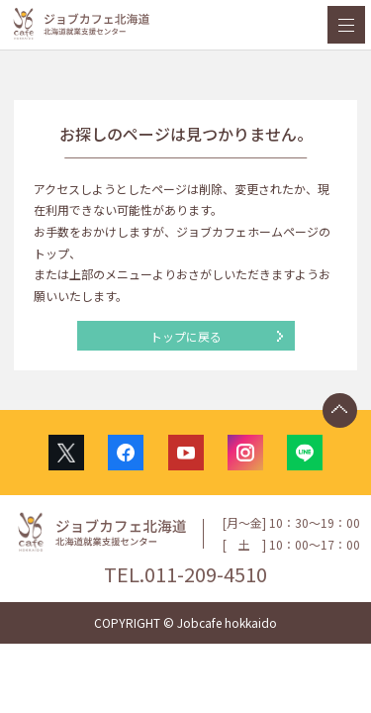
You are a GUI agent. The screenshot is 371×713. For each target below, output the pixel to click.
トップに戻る (186, 336)
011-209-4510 (205, 574)
